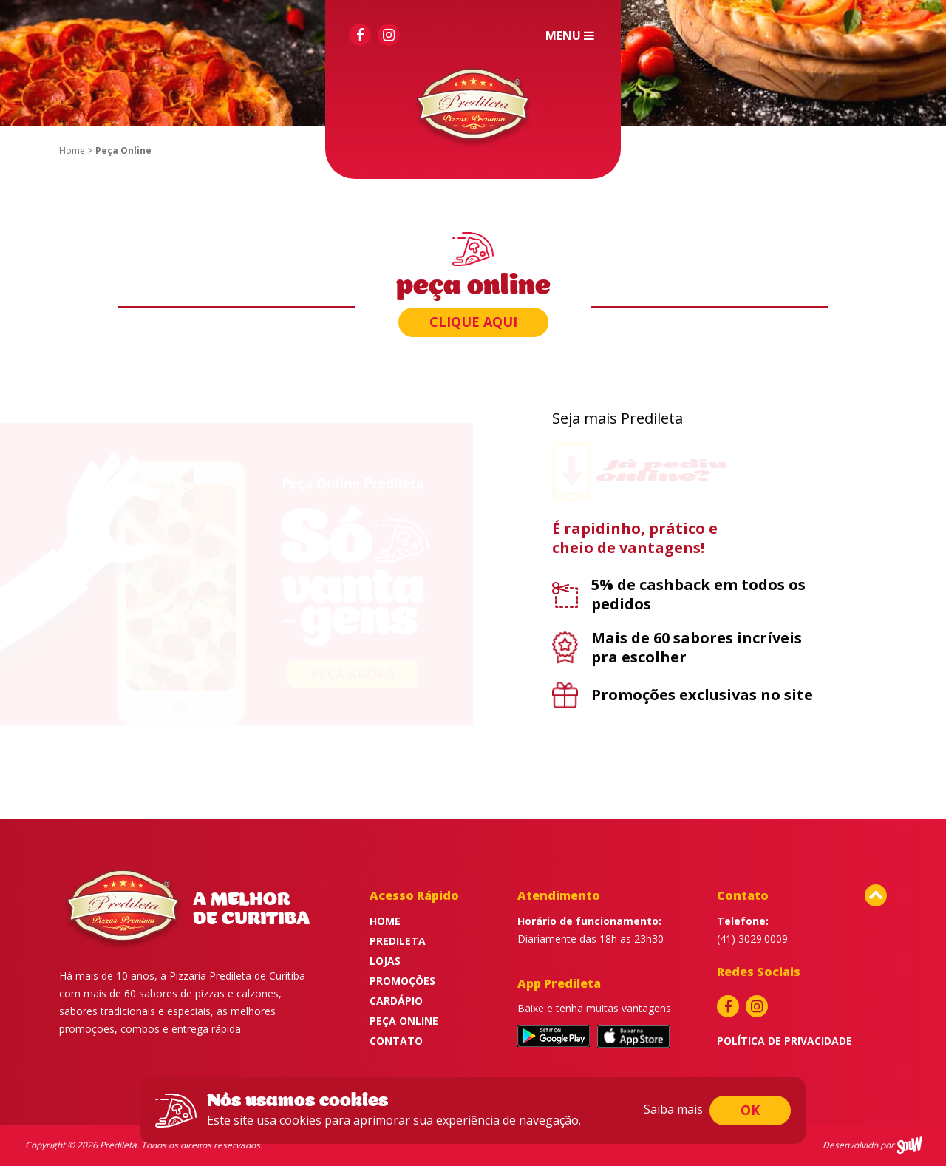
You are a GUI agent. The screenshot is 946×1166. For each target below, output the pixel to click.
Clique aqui (473, 322)
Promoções (402, 981)
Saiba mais (673, 1109)
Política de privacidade (784, 1041)
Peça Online (404, 1021)
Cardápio (396, 1001)
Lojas (385, 961)
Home (72, 150)
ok (750, 1110)
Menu (571, 35)
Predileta (398, 941)
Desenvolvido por (858, 1145)
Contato (396, 1041)
